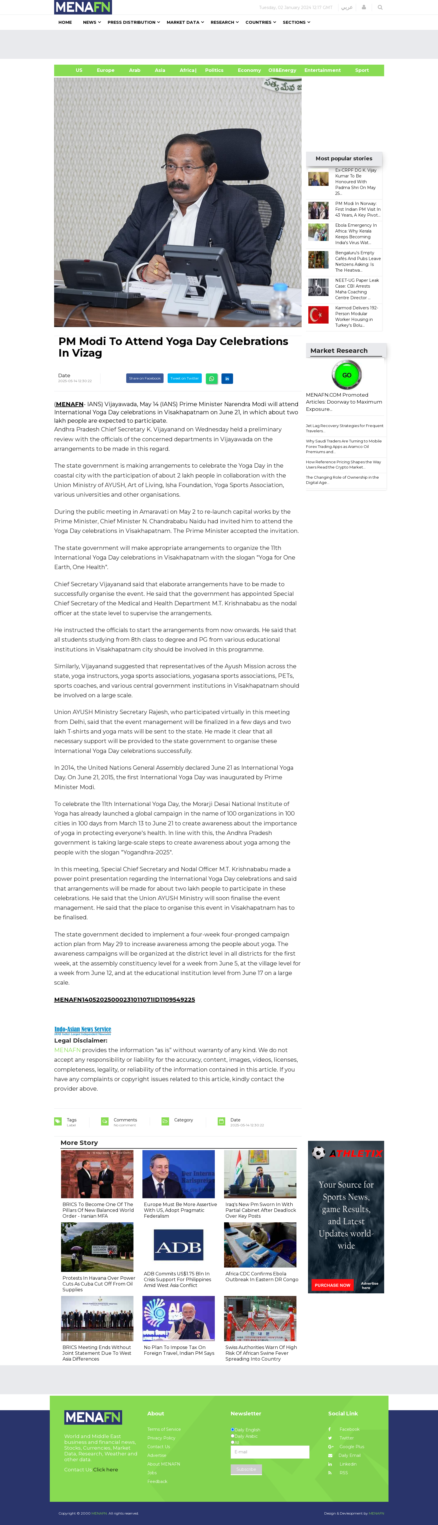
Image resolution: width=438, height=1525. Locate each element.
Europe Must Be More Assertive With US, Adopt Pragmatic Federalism (180, 1210)
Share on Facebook (145, 378)
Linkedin (342, 1464)
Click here (105, 1470)
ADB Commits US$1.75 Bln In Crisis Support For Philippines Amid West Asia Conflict (177, 1279)
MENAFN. (99, 1513)
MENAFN (70, 404)
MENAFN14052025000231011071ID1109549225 (124, 999)
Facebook (344, 1429)
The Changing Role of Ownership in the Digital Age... (342, 480)
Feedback (157, 1481)
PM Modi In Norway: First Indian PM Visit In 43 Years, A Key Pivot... (358, 209)
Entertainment (314, 70)
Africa (186, 70)
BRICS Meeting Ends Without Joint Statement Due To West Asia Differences (97, 1353)
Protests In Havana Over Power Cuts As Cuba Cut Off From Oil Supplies (99, 1283)
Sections (294, 22)
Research (222, 22)
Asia (160, 70)
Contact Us (158, 1446)
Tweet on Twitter (185, 378)
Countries (258, 22)
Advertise (156, 1455)
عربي (347, 7)
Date (64, 375)
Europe (106, 70)
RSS (338, 1472)
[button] (364, 7)
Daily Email (344, 1455)
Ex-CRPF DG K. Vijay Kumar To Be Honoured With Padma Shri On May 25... (356, 182)
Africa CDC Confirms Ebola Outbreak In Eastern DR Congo (262, 1276)
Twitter (341, 1438)
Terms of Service (164, 1429)
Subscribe (246, 1469)
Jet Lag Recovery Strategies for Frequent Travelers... (345, 428)
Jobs (152, 1472)
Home (65, 22)
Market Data (183, 22)
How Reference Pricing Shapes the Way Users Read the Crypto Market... (343, 465)
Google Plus (346, 1446)
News (89, 22)
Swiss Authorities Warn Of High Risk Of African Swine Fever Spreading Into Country (261, 1353)
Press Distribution (131, 22)
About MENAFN (163, 1464)
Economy (249, 70)
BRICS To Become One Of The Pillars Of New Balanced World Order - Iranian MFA (98, 1210)
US (72, 70)
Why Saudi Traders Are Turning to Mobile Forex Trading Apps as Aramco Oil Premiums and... (344, 446)
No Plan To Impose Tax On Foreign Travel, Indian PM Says (179, 1350)
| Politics (213, 70)
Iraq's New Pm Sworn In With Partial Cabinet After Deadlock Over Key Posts (261, 1210)
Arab (135, 70)
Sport (358, 70)
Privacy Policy (161, 1438)
